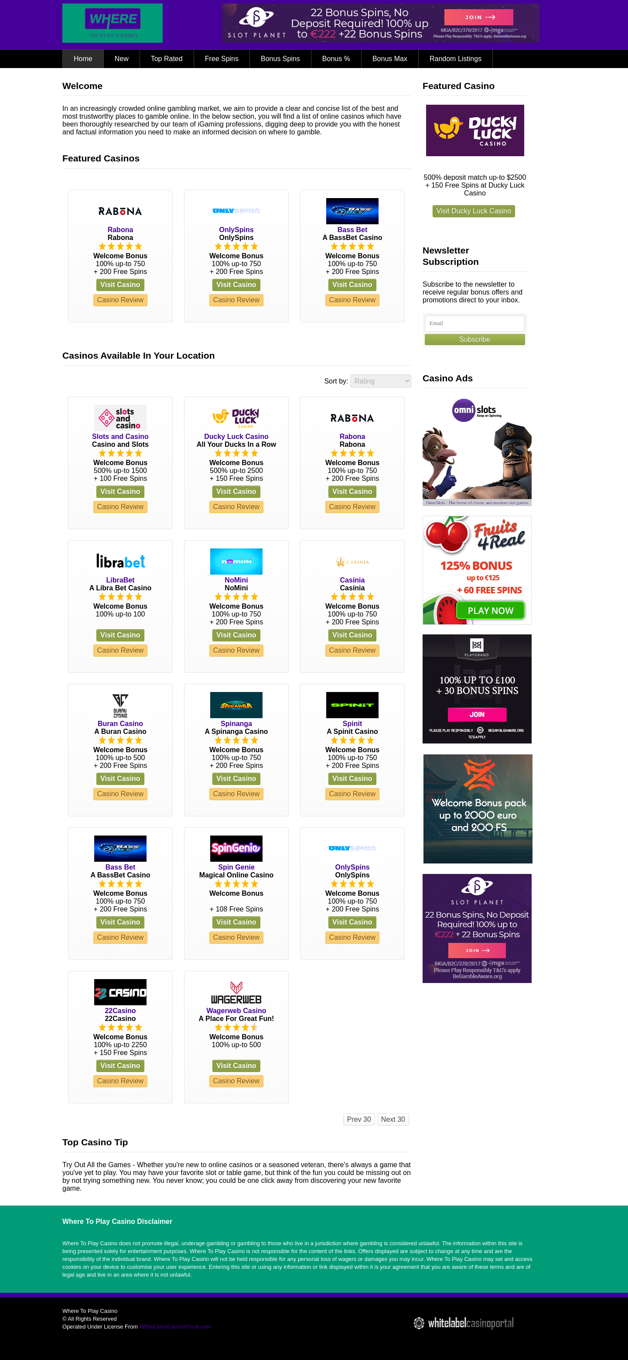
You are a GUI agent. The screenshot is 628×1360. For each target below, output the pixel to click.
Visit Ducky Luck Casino (474, 211)
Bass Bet (352, 229)
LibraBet (120, 580)
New (122, 58)
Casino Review (120, 300)
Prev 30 (359, 1119)
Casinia (352, 580)
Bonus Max (389, 58)
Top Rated (167, 58)
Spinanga (236, 723)
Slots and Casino (120, 436)
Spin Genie (236, 867)
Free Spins (222, 58)
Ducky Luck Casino (236, 436)
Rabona (120, 229)
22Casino (120, 1010)
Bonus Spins (280, 58)
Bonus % (336, 58)
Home (83, 58)
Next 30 (393, 1119)
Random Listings (455, 58)
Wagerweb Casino (236, 1010)
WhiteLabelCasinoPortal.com (175, 1326)
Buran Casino (120, 723)
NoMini (236, 580)
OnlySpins (236, 229)
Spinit (352, 723)
